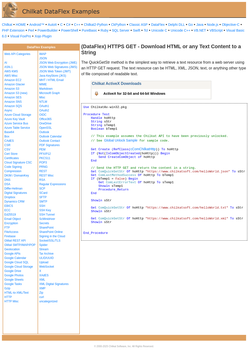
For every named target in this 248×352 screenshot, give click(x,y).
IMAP (42, 54)
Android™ (36, 25)
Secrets (44, 223)
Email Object (12, 219)
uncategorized (48, 301)
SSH (42, 206)
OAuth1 (44, 106)
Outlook (44, 132)
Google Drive (12, 271)
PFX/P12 (45, 154)
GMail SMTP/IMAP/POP (19, 245)
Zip (41, 292)
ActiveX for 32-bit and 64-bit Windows (134, 93)
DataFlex (158, 25)
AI (5, 62)
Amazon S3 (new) (15, 93)
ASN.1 (8, 67)
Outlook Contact (49, 140)
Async (8, 110)
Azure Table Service (17, 127)
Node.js (212, 25)
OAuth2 (44, 110)
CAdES (9, 140)
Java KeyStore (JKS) (52, 75)
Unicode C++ (180, 30)
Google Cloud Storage (18, 266)
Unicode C (159, 30)
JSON (43, 58)
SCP (42, 188)
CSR (7, 145)
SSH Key (45, 210)
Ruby (104, 30)
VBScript (215, 30)
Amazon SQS (13, 106)
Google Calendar (15, 258)
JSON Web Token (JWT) (55, 71)
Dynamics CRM (14, 201)
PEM (42, 149)
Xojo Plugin (43, 36)
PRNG (43, 167)
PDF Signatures (49, 145)
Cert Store (11, 154)
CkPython (118, 25)
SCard (43, 193)
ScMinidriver (47, 219)
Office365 (45, 119)
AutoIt (52, 25)
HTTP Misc (11, 301)
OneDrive (45, 123)
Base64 (9, 132)
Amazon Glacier (14, 84)
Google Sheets (13, 279)
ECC (7, 210)
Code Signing (13, 167)
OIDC (43, 114)
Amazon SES (12, 97)
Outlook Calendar (50, 136)
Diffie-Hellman (13, 188)
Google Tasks (13, 284)
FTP (7, 227)
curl (41, 297)
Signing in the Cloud (52, 236)
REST (43, 171)
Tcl (146, 30)
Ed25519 (10, 214)
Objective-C (230, 25)
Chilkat (7, 25)
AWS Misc (11, 75)
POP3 (43, 162)
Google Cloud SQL (16, 262)
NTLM (43, 101)
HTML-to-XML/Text (16, 292)
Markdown (46, 88)
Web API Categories (17, 54)
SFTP (43, 197)
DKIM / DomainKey (16, 175)
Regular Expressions (52, 184)
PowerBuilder (48, 30)
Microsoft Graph (49, 93)
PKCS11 (44, 158)
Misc (42, 97)
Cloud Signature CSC (18, 162)
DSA (7, 184)
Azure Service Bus (16, 123)
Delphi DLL (176, 25)
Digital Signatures (15, 193)
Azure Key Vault (14, 119)
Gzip (7, 288)
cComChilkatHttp (143, 149)
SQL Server (120, 30)
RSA (42, 180)
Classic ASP (138, 25)
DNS (7, 180)
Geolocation (12, 249)
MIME (43, 84)
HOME (21, 25)
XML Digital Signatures (54, 284)
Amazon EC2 (12, 80)
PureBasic (89, 30)
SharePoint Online (51, 232)
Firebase (10, 236)
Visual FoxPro (20, 36)
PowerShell (69, 30)
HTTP (8, 297)
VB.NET (200, 30)
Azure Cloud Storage (17, 114)
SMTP (43, 201)
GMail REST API (15, 240)
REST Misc (46, 175)
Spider (43, 245)
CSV (7, 149)
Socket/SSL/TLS (49, 240)
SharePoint (46, 227)
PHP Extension (13, 30)
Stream (44, 249)
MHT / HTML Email (51, 80)
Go (190, 25)
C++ (77, 25)
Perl (31, 30)
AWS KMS (11, 71)
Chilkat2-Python (96, 25)
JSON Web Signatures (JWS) (58, 67)
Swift (136, 30)
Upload (43, 262)
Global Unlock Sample (121, 140)
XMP (42, 288)
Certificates (11, 158)
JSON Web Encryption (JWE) (58, 62)
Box (6, 136)
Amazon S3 (11, 88)
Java (199, 25)
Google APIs (12, 253)
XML (42, 279)
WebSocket (46, 266)
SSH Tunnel (47, 214)
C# (68, 25)
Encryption (11, 223)
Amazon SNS (13, 101)
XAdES (44, 275)
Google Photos (13, 275)
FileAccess (11, 232)
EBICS (8, 206)
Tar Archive (46, 253)
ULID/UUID (46, 258)
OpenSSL (45, 127)
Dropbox (9, 197)
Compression (12, 171)
